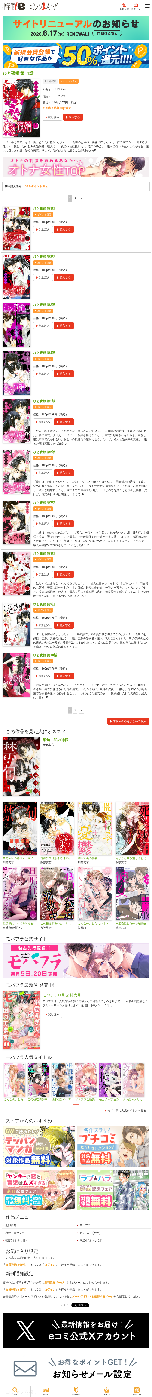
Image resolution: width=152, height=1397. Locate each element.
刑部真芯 (60, 89)
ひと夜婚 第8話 (44, 553)
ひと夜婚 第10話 (45, 655)
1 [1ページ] (70, 198)
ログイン (135, 6)
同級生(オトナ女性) (92, 1240)
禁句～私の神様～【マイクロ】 (20, 858)
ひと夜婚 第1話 (44, 208)
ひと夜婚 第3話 (44, 305)
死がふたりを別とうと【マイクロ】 (132, 858)
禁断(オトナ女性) (16, 1240)
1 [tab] (76, 1104)
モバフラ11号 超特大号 (62, 995)
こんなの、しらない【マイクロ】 (95, 923)
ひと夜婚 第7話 (44, 503)
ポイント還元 (70, 81)
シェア (64, 1305)
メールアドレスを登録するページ (93, 1296)
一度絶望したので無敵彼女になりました (132, 923)
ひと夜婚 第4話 (44, 353)
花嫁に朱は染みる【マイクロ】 (57, 858)
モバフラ (60, 95)
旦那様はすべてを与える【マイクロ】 (20, 923)
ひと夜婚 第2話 (44, 256)
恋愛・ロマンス (15, 1233)
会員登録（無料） (17, 1264)
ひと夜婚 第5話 (44, 401)
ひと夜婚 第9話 (44, 604)
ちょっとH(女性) (90, 1233)
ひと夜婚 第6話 (44, 452)
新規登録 (124, 6)
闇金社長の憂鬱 (87, 858)
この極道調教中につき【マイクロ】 (57, 923)
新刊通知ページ (54, 1282)
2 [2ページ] (75, 198)
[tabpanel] (15, 1082)
